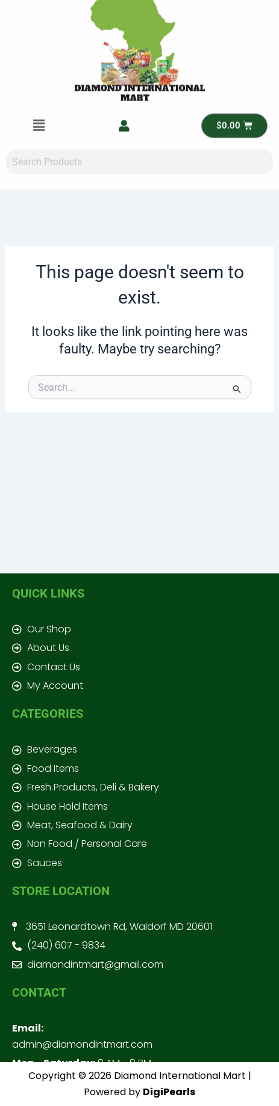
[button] (38, 68)
